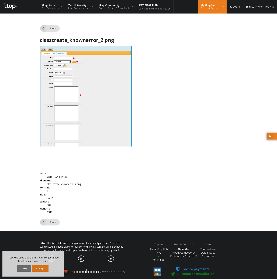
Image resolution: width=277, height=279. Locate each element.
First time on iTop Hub (259, 6)
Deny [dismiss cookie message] (24, 268)
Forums (158, 259)
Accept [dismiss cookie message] (40, 268)
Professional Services (183, 256)
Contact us (208, 256)
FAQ (158, 252)
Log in (234, 6)
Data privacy (208, 252)
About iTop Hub (159, 249)
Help (158, 256)
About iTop (184, 249)
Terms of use (208, 249)
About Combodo (184, 252)
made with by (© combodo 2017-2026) (88, 272)
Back (48, 28)
